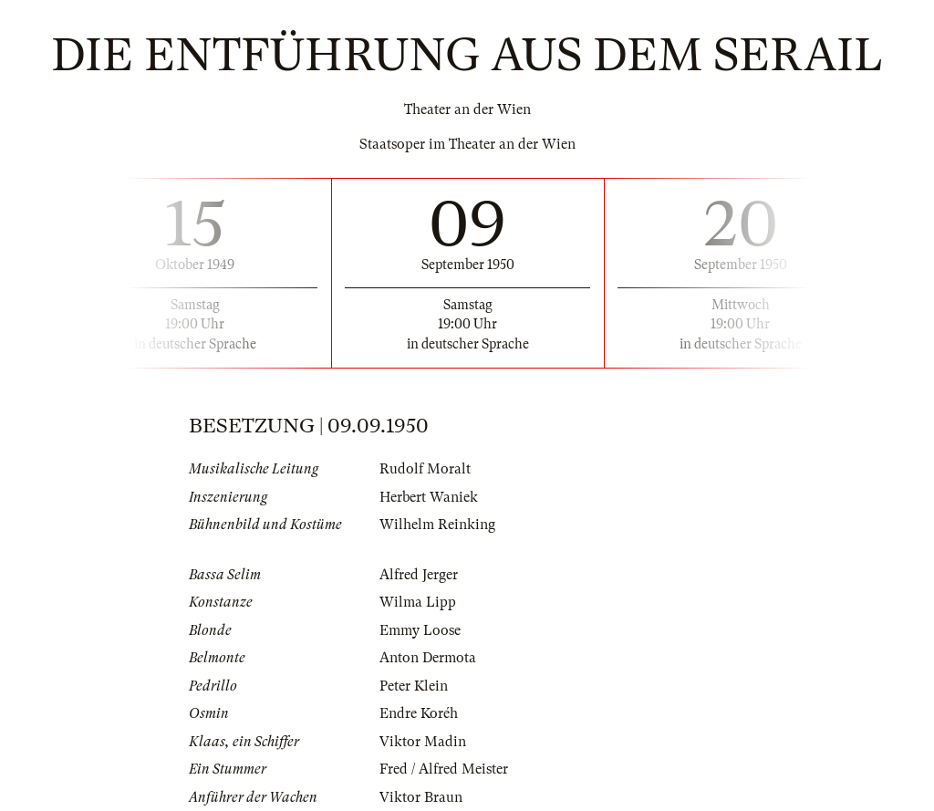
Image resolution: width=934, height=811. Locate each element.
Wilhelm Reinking (437, 524)
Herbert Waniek (428, 497)
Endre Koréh (418, 713)
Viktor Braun (420, 797)
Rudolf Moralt (425, 469)
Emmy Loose (420, 630)
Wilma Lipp (417, 602)
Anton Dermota (427, 658)
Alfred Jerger (418, 575)
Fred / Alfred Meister (443, 769)
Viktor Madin (422, 741)
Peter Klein (413, 686)
